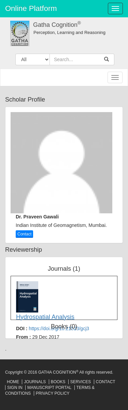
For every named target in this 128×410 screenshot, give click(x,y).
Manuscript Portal (49, 387)
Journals (35, 381)
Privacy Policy (53, 393)
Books (58, 381)
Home (13, 381)
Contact (24, 234)
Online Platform (31, 8)
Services (80, 381)
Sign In (15, 387)
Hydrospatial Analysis (45, 317)
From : (37, 337)
